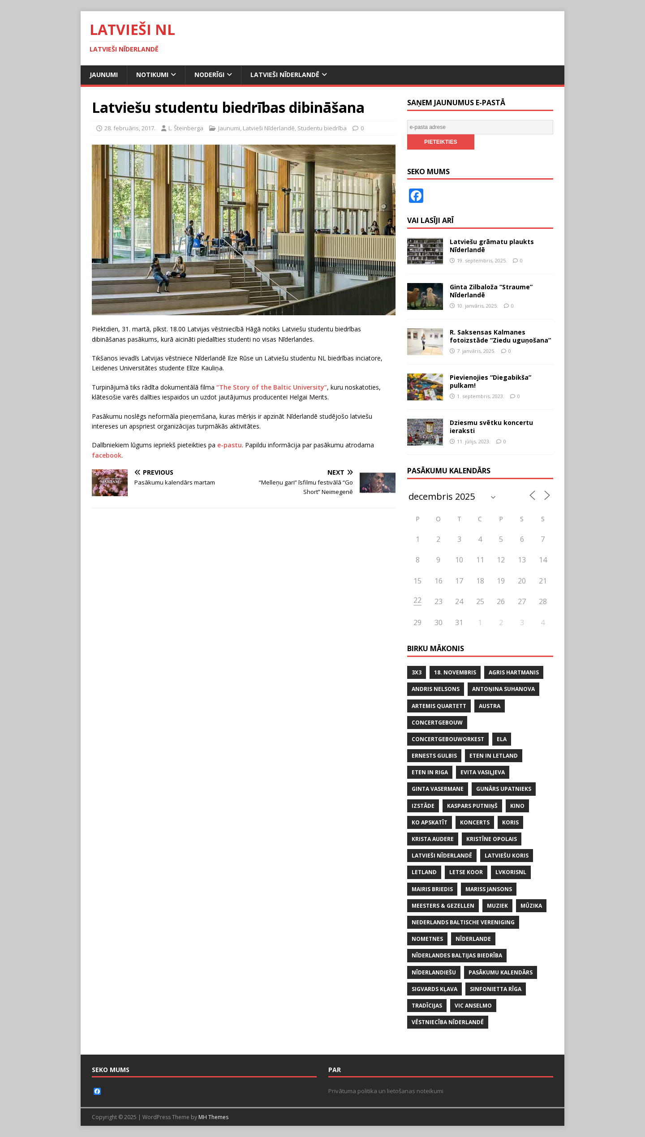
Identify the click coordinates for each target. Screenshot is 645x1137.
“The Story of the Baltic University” (271, 387)
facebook (106, 455)
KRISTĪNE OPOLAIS (491, 839)
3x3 (416, 672)
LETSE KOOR (466, 872)
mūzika (531, 906)
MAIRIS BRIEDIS (432, 889)
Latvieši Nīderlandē (284, 74)
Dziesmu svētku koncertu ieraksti (491, 426)
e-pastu (229, 445)
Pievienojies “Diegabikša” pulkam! (490, 381)
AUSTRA (489, 706)
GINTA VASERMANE (438, 789)
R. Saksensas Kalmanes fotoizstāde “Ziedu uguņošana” (500, 336)
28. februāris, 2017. (129, 128)
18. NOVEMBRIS (455, 672)
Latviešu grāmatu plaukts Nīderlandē (492, 245)
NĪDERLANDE (473, 939)
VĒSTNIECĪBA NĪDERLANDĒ (448, 1022)
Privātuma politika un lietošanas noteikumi (385, 1091)
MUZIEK (497, 906)
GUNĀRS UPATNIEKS (503, 789)
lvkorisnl (510, 872)
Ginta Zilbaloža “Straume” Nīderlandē (491, 291)
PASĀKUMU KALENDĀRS (501, 972)
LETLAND (424, 872)
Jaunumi (104, 74)
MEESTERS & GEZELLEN (443, 906)
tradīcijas (427, 1005)
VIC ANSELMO (473, 1005)
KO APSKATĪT (429, 822)
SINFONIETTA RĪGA (495, 989)
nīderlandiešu (434, 972)
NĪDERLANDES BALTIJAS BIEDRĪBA (457, 955)
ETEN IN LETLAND (493, 755)
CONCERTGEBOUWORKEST (448, 739)
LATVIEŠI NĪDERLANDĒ (442, 855)
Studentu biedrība (322, 128)
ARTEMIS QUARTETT (439, 706)
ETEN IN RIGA (430, 772)
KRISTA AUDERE (433, 839)
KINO (517, 806)
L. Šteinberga (185, 128)
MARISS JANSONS (488, 889)
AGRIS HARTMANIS (514, 672)
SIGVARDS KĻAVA (434, 989)
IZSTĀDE (423, 806)
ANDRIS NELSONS (436, 689)
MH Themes (213, 1117)
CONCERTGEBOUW (437, 722)
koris (510, 822)
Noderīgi (209, 74)
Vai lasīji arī (430, 220)
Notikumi (152, 74)
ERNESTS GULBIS (434, 755)
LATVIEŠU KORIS (507, 855)
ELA (502, 739)
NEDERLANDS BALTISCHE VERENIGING (463, 922)
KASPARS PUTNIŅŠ (472, 806)
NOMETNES (427, 939)
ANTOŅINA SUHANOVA (503, 689)
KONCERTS (475, 822)
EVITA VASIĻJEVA (482, 772)
